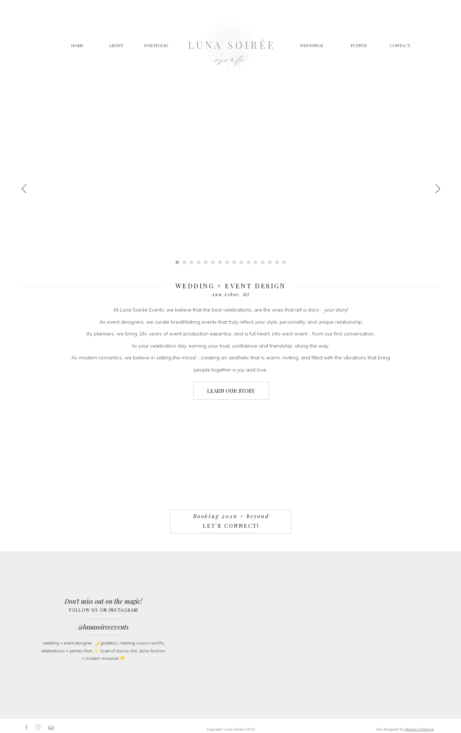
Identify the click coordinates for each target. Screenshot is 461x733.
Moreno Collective (419, 729)
